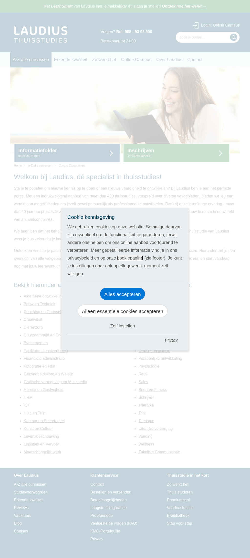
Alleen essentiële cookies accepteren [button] (122, 311)
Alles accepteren (122, 294)
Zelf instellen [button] (122, 326)
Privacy (171, 340)
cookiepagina (130, 258)
